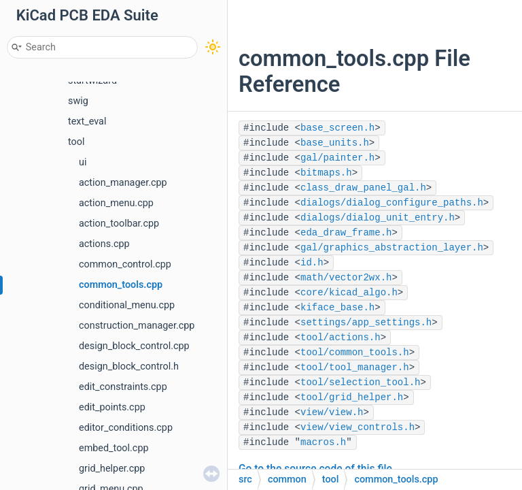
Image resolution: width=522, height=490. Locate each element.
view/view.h (331, 412)
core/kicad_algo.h (349, 292)
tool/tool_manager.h (354, 367)
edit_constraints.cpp (123, 387)
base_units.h (334, 142)
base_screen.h (337, 127)
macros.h (323, 442)
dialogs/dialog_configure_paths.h (391, 202)
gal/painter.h (337, 157)
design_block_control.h (129, 366)
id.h (312, 262)
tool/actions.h (340, 337)
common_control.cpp (125, 264)
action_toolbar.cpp (119, 223)
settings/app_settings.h (366, 322)
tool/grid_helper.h (351, 397)
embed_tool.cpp (114, 448)
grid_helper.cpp (112, 468)
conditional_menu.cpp (127, 305)
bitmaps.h (326, 172)
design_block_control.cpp (134, 346)
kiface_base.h (337, 307)
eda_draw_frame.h (346, 232)
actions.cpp (104, 244)
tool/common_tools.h (354, 352)
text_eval (87, 121)
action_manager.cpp (123, 183)
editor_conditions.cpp (126, 428)
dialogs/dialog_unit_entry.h (377, 217)
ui (82, 162)
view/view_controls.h (357, 427)
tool (76, 142)
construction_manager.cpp (136, 325)
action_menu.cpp (116, 203)
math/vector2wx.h (346, 277)
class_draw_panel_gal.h (363, 187)
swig (78, 101)
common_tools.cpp (120, 285)
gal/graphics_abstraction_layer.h (391, 247)
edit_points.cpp (112, 407)
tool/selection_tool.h (360, 382)
